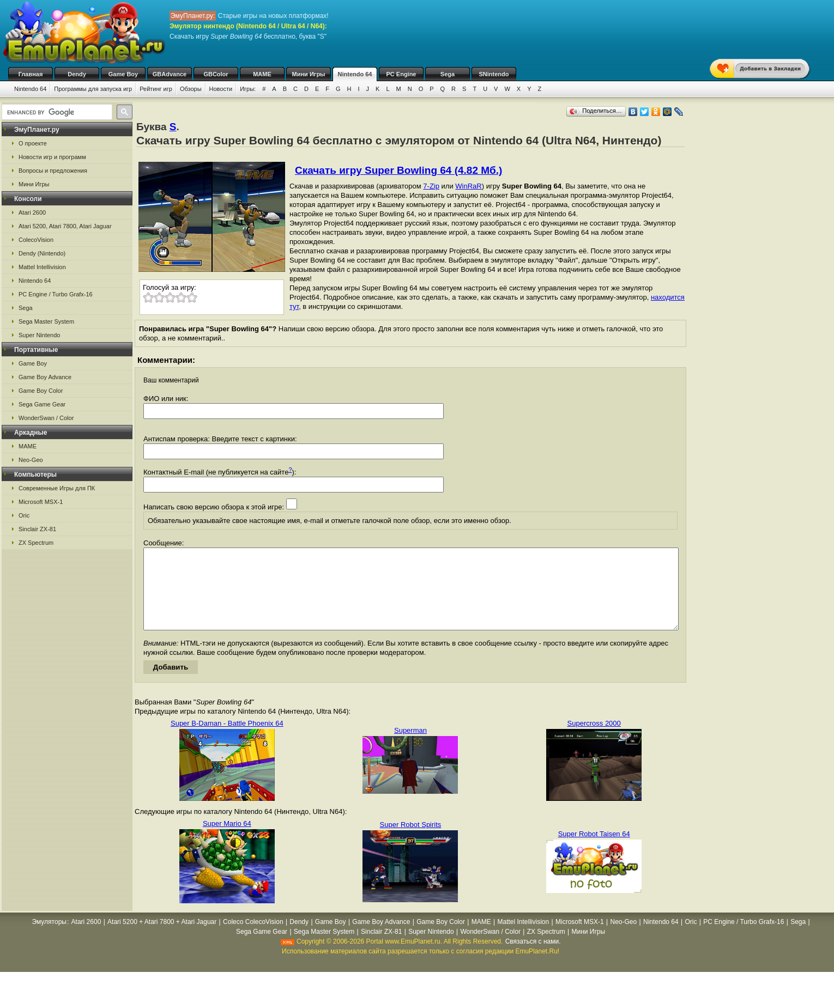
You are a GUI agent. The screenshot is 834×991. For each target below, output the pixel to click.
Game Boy (123, 74)
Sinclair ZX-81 (37, 529)
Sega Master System (46, 321)
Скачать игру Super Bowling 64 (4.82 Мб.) (398, 170)
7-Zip (431, 186)
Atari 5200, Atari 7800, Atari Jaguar (65, 226)
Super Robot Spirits (411, 841)
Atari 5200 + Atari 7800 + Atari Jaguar (161, 938)
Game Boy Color (41, 390)
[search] (56, 112)
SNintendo (494, 74)
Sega (447, 74)
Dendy (77, 74)
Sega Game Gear (42, 404)
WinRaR (468, 186)
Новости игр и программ (52, 157)
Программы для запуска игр (93, 89)
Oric (24, 515)
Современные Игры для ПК (57, 488)
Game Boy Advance (45, 377)
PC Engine (401, 74)
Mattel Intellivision (42, 267)
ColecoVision (36, 239)
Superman (410, 747)
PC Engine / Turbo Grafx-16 (56, 294)
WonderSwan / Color (46, 418)
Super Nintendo (39, 335)
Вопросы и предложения (53, 170)
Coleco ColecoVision (253, 938)
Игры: (248, 89)
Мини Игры (308, 74)
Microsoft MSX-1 (41, 501)
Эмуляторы (49, 938)
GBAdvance (169, 74)
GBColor (215, 74)
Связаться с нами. (533, 958)
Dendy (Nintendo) (42, 253)
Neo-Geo (31, 460)
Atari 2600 (32, 212)
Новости (221, 89)
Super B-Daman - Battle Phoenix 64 (227, 739)
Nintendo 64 (355, 74)
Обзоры (191, 89)
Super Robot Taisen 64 (594, 850)
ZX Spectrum (36, 542)
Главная (31, 74)
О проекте (33, 143)
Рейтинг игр (156, 89)
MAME (262, 74)
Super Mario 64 (227, 840)
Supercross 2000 (594, 739)
